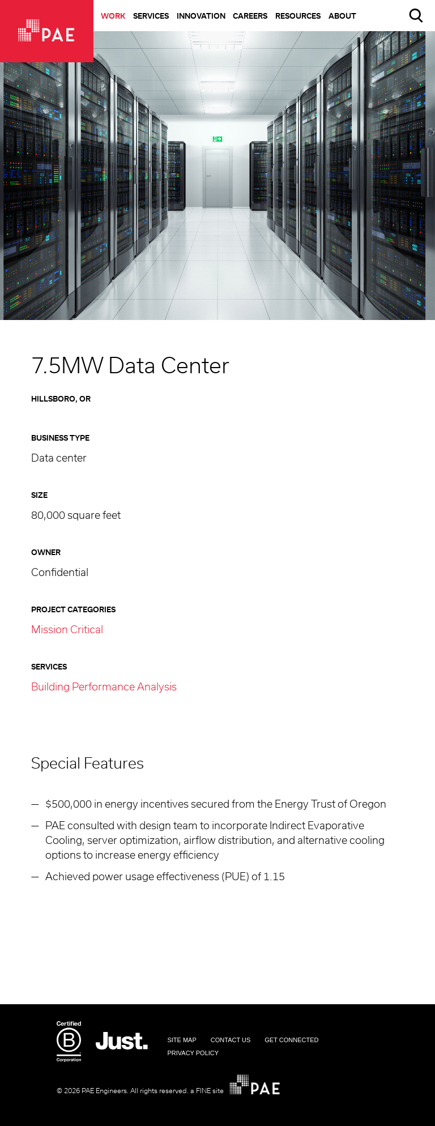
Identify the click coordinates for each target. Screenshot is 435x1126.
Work (113, 16)
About (342, 16)
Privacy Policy (193, 1053)
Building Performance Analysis (104, 688)
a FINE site (207, 1090)
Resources (298, 16)
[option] (217, 175)
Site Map (181, 1040)
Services (151, 16)
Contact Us (231, 1040)
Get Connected (291, 1040)
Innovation (201, 16)
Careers (250, 16)
